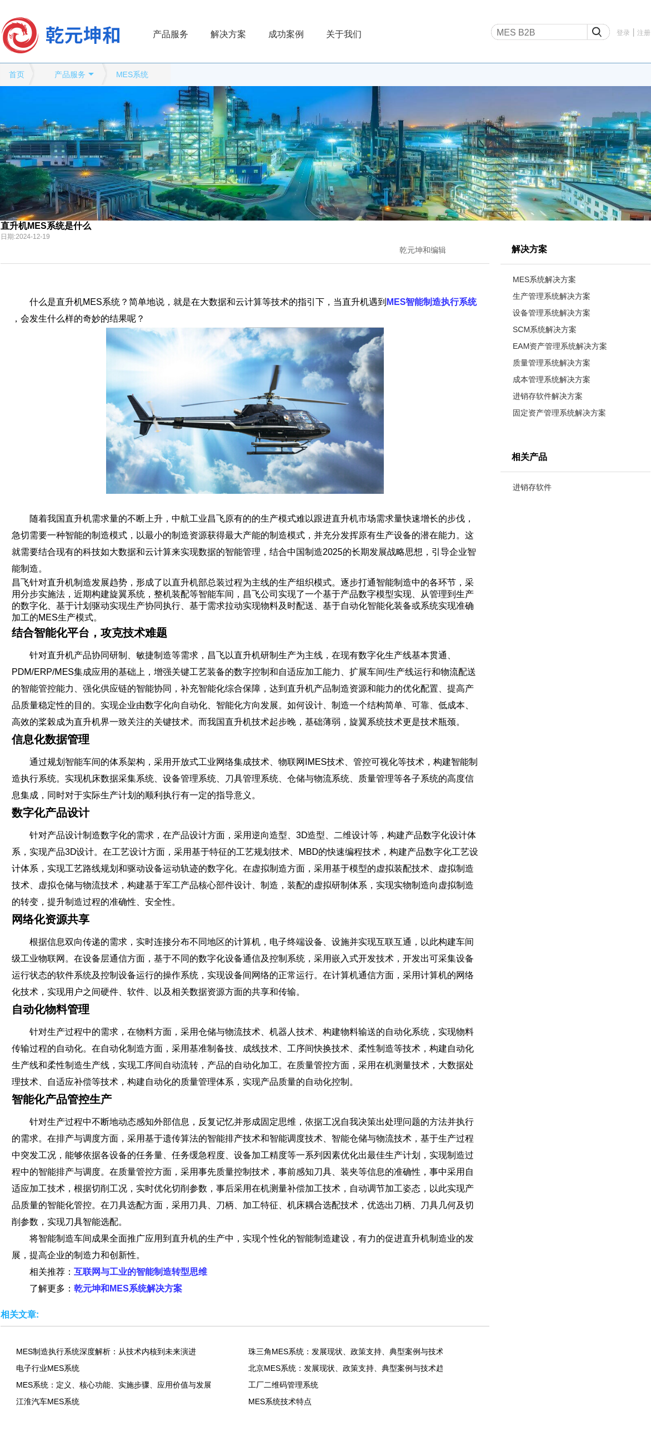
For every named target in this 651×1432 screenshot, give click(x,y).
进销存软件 (532, 487)
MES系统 (132, 74)
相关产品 (529, 457)
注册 (643, 33)
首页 (16, 74)
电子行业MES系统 (47, 1368)
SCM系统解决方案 (545, 329)
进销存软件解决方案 (548, 396)
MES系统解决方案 (544, 279)
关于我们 (344, 34)
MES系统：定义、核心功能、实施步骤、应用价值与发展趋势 (113, 1384)
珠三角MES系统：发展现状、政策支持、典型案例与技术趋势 (345, 1351)
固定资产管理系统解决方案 (559, 412)
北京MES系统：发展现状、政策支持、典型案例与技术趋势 (345, 1368)
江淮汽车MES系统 (47, 1401)
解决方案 (228, 34)
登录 (623, 33)
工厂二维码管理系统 (283, 1384)
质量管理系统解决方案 (551, 362)
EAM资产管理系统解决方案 (560, 346)
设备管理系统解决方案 (551, 312)
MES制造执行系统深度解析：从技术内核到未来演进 (106, 1351)
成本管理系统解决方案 (551, 379)
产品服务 (170, 34)
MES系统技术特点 (280, 1401)
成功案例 (286, 34)
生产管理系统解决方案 (551, 296)
